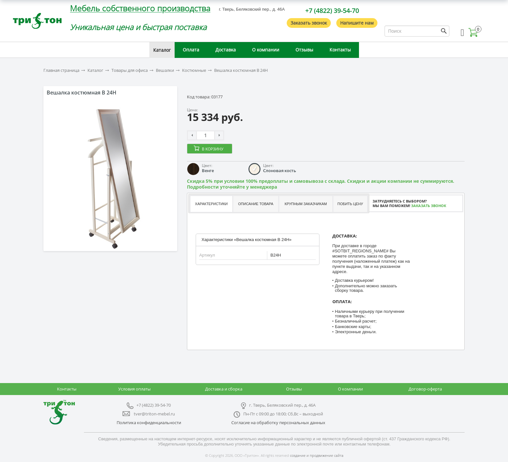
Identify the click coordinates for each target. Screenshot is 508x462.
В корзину (212, 149)
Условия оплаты (134, 389)
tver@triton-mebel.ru (154, 414)
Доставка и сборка (223, 389)
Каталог (162, 50)
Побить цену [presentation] (350, 204)
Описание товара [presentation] (255, 204)
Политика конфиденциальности (149, 422)
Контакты (340, 50)
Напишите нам (357, 23)
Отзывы (304, 50)
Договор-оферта (425, 389)
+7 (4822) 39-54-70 (332, 10)
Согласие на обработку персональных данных (278, 422)
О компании (265, 50)
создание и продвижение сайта (316, 455)
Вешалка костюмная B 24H (241, 70)
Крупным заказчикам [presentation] (305, 204)
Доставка (225, 50)
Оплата (191, 50)
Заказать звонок (309, 23)
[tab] (211, 204)
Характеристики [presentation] (211, 204)
